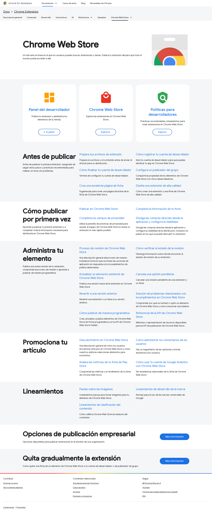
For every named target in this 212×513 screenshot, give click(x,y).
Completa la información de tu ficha (158, 209)
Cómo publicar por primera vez (47, 215)
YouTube (146, 487)
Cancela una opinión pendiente (155, 274)
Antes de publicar (49, 157)
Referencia (84, 17)
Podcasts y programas (82, 496)
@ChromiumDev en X (151, 483)
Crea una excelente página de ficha (101, 185)
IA (73, 17)
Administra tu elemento (43, 255)
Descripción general (12, 17)
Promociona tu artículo (45, 346)
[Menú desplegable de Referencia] (92, 17)
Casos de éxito (69, 3)
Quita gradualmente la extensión (72, 458)
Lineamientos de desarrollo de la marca (160, 389)
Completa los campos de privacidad (101, 218)
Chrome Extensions (26, 11)
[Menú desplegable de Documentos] (57, 3)
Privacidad (21, 507)
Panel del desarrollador (49, 109)
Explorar (105, 132)
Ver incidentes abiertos (13, 487)
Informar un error (10, 483)
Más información (174, 436)
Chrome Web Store (61, 44)
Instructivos (61, 17)
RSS (144, 496)
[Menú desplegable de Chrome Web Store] (132, 17)
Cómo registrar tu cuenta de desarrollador (162, 154)
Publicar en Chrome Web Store (98, 209)
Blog (83, 3)
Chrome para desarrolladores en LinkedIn (160, 492)
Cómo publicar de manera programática (104, 313)
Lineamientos (43, 391)
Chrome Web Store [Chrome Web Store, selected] (120, 17)
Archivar (76, 492)
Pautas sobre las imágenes (96, 389)
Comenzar (31, 17)
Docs (6, 11)
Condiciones (8, 507)
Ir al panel (49, 132)
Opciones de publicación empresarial (79, 434)
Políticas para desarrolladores (163, 112)
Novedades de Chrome (101, 3)
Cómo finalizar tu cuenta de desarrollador (105, 170)
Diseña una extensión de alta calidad (158, 185)
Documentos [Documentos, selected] (48, 3)
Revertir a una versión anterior (98, 293)
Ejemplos (102, 17)
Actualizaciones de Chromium (86, 483)
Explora (162, 132)
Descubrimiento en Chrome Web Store (103, 340)
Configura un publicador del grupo (157, 170)
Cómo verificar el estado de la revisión (160, 248)
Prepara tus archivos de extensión (100, 154)
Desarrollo (46, 17)
